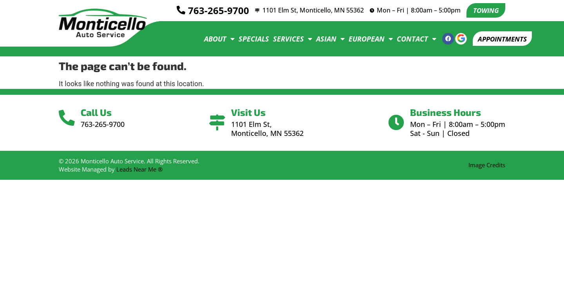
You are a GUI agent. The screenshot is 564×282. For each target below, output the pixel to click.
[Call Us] (67, 118)
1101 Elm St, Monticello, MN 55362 (311, 10)
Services (287, 39)
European (366, 39)
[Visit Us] (217, 123)
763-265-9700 (215, 10)
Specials (249, 38)
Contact (412, 39)
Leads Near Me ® (139, 169)
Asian (325, 39)
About (214, 39)
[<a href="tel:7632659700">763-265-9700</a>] (178, 10)
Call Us (97, 112)
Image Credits (486, 165)
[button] (500, 38)
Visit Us (249, 112)
